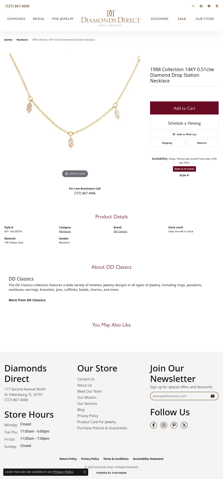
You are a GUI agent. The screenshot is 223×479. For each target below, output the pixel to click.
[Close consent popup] (84, 472)
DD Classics (120, 231)
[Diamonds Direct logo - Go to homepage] (111, 18)
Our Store (205, 18)
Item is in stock (184, 168)
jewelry (8, 39)
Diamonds (16, 18)
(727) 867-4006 (85, 192)
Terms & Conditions (116, 459)
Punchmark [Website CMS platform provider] (119, 472)
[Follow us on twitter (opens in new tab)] (184, 425)
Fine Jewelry (62, 18)
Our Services (87, 403)
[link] (17, 6)
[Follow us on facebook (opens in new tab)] (153, 425)
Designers (160, 18)
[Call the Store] (16, 399)
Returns (202, 142)
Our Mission (86, 397)
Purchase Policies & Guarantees (102, 428)
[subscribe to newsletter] (212, 396)
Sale (182, 18)
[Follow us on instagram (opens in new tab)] (163, 425)
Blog (80, 409)
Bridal (39, 18)
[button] (193, 6)
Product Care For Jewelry (96, 421)
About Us (84, 385)
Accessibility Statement (148, 459)
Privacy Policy (87, 415)
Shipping (167, 142)
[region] (75, 113)
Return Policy (68, 459)
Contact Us (86, 379)
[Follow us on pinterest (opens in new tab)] (174, 425)
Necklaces (22, 39)
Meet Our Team (89, 391)
